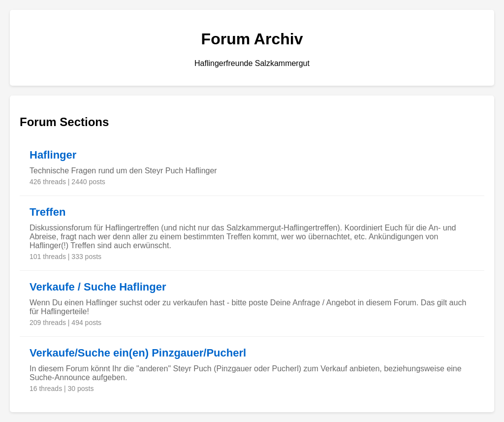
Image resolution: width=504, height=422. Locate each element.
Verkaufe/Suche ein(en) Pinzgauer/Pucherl (138, 353)
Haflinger (53, 155)
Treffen (47, 212)
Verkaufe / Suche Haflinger (98, 287)
